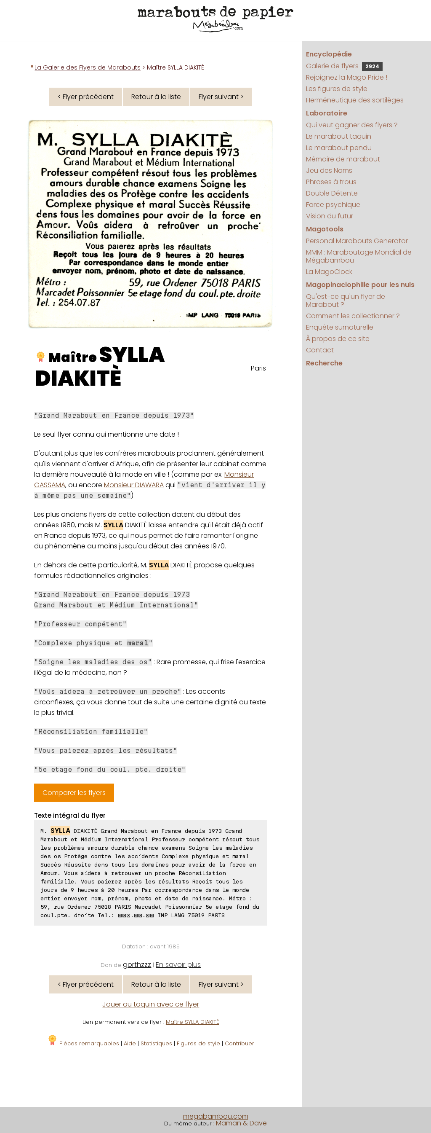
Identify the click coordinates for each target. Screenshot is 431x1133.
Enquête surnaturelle (339, 327)
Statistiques (156, 1043)
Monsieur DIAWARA (134, 485)
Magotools (324, 229)
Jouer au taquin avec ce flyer (150, 1004)
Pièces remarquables (83, 1043)
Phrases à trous (331, 182)
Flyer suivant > (221, 97)
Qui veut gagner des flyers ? (352, 125)
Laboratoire (326, 113)
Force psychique (333, 204)
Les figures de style (336, 89)
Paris (258, 368)
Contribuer (239, 1043)
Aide (130, 1043)
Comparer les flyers (74, 792)
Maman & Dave (241, 1123)
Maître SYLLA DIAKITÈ (192, 1022)
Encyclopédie (329, 54)
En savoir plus (178, 964)
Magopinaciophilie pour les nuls (360, 285)
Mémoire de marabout (343, 159)
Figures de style (198, 1043)
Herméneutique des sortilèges (355, 100)
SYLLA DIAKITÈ (100, 366)
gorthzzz (137, 964)
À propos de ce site (338, 339)
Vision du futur (329, 216)
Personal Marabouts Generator (357, 241)
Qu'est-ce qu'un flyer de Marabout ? (345, 300)
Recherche (324, 363)
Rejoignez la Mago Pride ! (346, 77)
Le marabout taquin (338, 136)
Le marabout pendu (339, 148)
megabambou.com (215, 1116)
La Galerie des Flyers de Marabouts (88, 67)
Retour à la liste (156, 97)
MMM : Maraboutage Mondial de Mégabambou (359, 256)
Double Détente (332, 193)
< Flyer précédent (86, 97)
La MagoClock (329, 272)
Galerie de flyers (344, 66)
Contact (320, 350)
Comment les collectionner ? (353, 316)
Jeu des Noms (329, 170)
